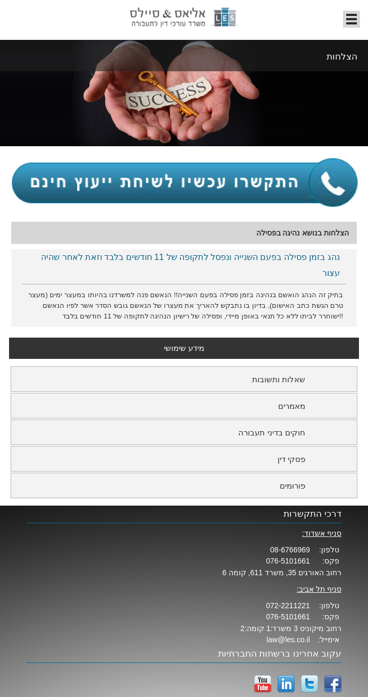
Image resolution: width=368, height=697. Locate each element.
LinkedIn (286, 683)
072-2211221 (288, 605)
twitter (309, 683)
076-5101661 (288, 561)
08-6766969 (290, 549)
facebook (332, 683)
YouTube (262, 683)
